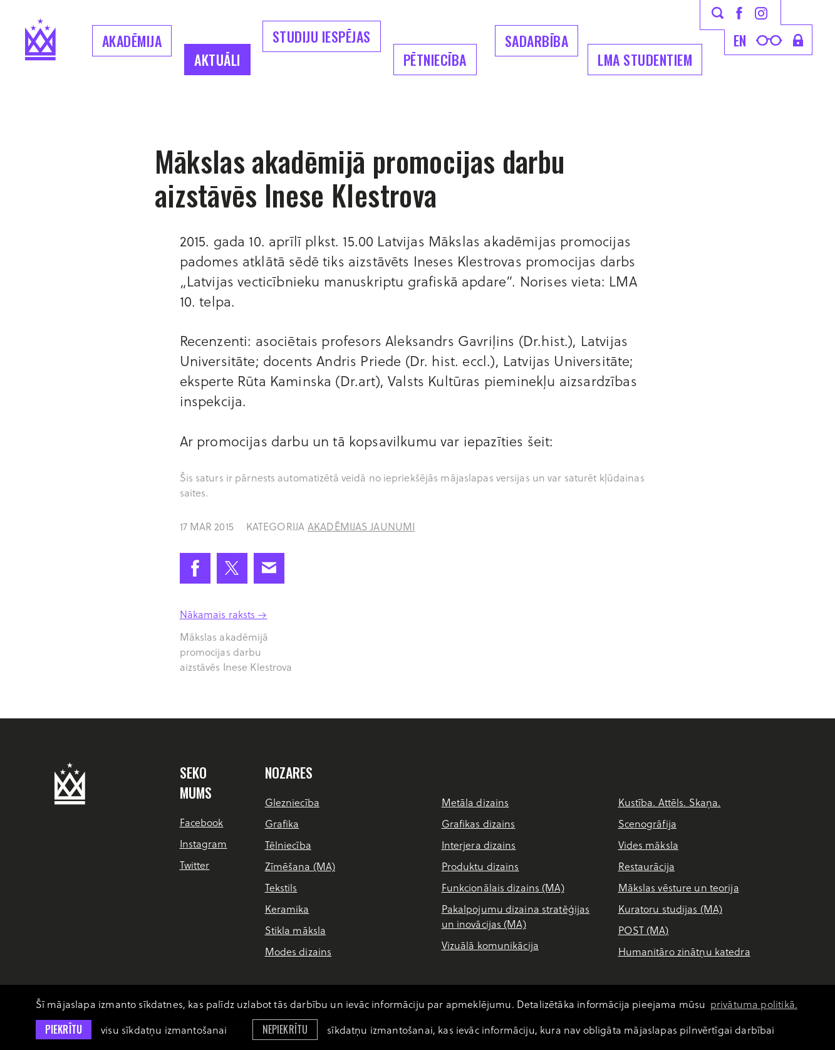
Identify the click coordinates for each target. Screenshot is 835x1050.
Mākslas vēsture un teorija (678, 887)
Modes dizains (298, 951)
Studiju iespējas (321, 36)
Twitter (195, 865)
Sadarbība (537, 41)
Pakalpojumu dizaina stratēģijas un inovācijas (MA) (516, 916)
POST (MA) (643, 930)
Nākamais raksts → (223, 614)
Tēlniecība (288, 844)
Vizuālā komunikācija (490, 945)
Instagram (203, 843)
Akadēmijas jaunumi (361, 526)
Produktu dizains (480, 866)
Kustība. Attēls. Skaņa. (669, 802)
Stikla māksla (295, 930)
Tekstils (281, 887)
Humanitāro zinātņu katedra (684, 951)
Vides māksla (648, 844)
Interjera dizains (479, 844)
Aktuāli (217, 60)
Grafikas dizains (479, 823)
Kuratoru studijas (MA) (670, 908)
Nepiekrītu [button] (285, 1029)
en (740, 40)
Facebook (202, 822)
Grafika (282, 823)
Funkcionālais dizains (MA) (503, 887)
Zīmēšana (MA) (300, 866)
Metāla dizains (475, 802)
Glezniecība (292, 802)
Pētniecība (435, 60)
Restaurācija (646, 866)
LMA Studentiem (645, 60)
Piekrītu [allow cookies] (63, 1029)
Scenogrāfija (647, 823)
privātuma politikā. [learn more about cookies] (753, 1004)
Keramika (287, 908)
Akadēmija (132, 41)
